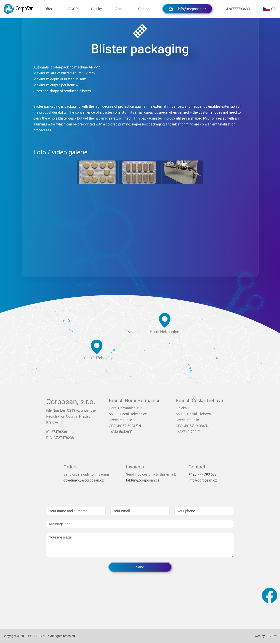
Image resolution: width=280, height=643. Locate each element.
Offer (48, 9)
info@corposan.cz (187, 9)
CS (269, 9)
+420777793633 (237, 9)
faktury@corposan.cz (142, 480)
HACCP (72, 9)
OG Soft (271, 636)
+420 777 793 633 (203, 474)
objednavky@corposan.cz (83, 480)
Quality (96, 9)
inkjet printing (182, 124)
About (120, 9)
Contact (144, 9)
